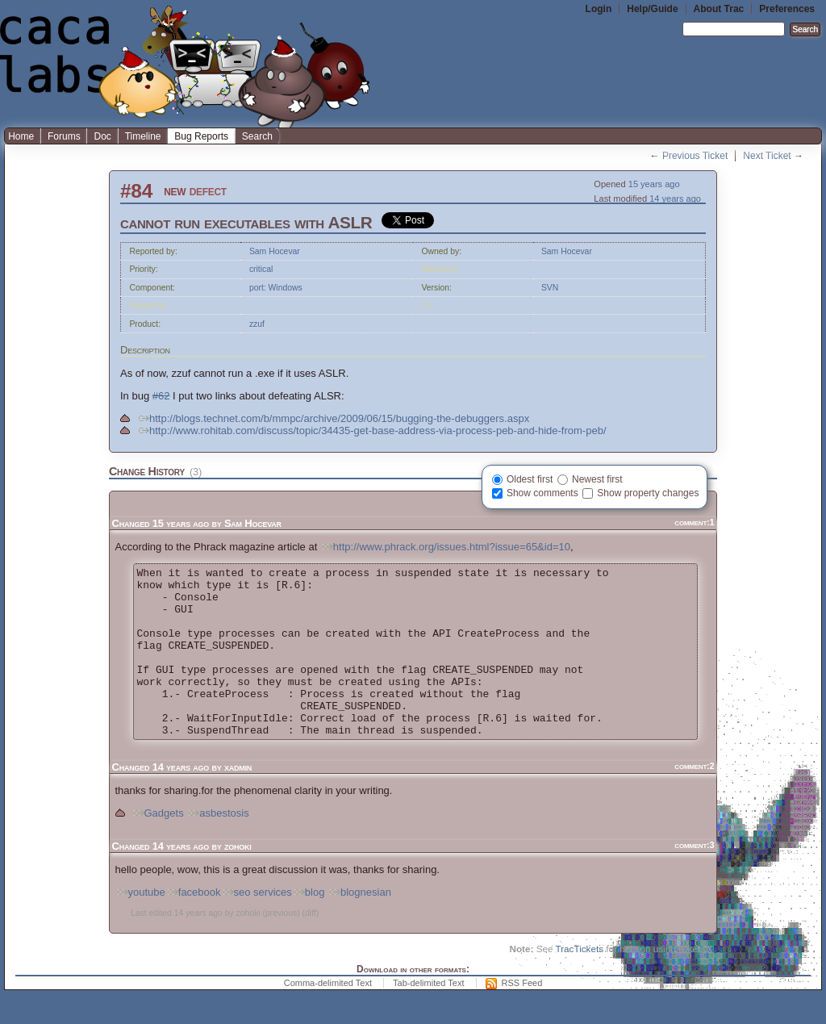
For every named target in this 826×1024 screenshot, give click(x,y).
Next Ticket (767, 155)
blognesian (359, 926)
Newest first (597, 479)
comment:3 (694, 879)
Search (257, 136)
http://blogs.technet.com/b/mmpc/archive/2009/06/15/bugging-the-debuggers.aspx (332, 418)
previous (281, 946)
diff (310, 946)
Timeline (143, 136)
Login (599, 9)
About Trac (719, 9)
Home (21, 136)
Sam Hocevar (274, 251)
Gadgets (157, 847)
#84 (136, 191)
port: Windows (275, 287)
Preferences (787, 9)
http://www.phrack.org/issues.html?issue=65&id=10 (445, 547)
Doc (102, 136)
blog (308, 926)
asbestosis (217, 847)
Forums (64, 136)
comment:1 (694, 522)
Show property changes (648, 493)
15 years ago (654, 184)
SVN (549, 287)
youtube (140, 926)
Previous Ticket (695, 155)
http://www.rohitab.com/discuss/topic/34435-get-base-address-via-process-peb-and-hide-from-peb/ (371, 430)
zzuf (257, 324)
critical (261, 269)
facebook (193, 926)
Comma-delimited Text (328, 1017)
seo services (256, 926)
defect (208, 191)
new (175, 191)
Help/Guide (652, 9)
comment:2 (694, 800)
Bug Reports (201, 136)
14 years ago (675, 198)
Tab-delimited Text (428, 1017)
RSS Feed (522, 1017)
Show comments (542, 493)
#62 (161, 396)
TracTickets (579, 982)
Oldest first (530, 479)
